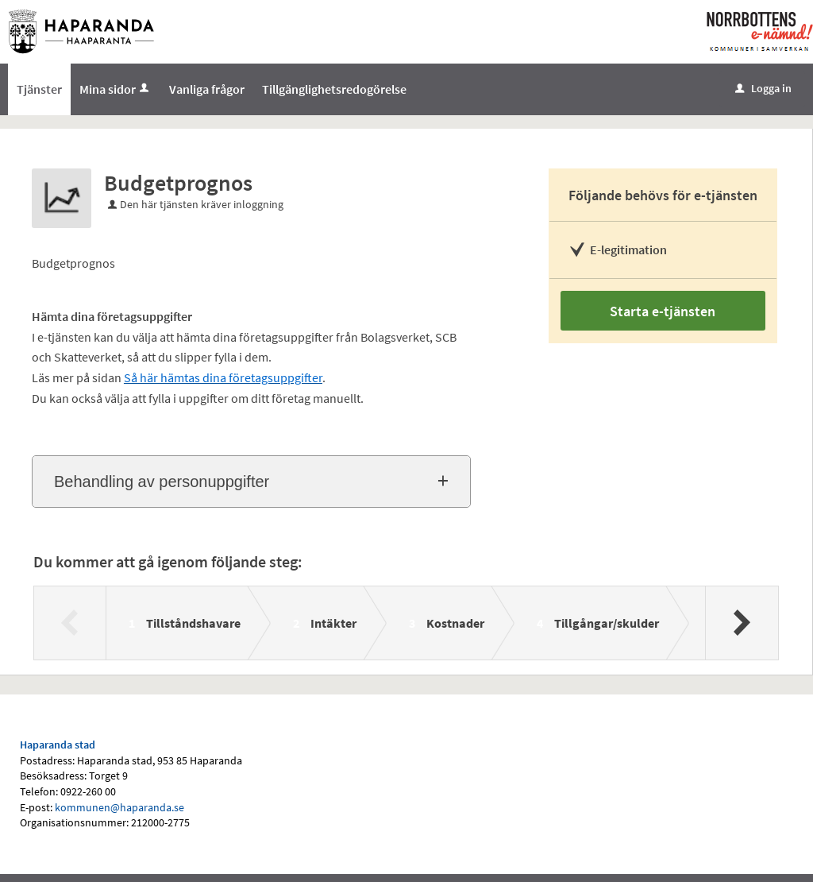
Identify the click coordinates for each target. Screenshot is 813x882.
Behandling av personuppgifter (161, 481)
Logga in (763, 88)
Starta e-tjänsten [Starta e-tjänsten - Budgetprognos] (662, 311)
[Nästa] (741, 623)
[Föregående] (70, 623)
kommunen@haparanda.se (119, 807)
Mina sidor (115, 89)
